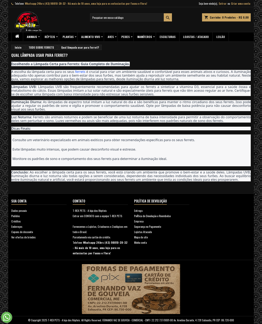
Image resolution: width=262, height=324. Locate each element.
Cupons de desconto (22, 232)
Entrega (138, 210)
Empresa (138, 221)
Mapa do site (141, 237)
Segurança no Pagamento (147, 226)
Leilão (220, 37)
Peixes (125, 37)
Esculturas (168, 37)
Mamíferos (144, 37)
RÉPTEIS (50, 37)
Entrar (223, 3)
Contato (79, 201)
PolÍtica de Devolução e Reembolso (152, 216)
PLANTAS (68, 37)
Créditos (16, 221)
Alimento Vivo (90, 37)
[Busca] (131, 17)
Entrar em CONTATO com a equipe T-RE (94, 216)
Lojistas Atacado (143, 232)
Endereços (16, 226)
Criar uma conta (240, 3)
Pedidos (15, 216)
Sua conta (19, 201)
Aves (111, 37)
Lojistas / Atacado (196, 37)
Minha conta (140, 242)
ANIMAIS (32, 37)
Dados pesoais (19, 210)
